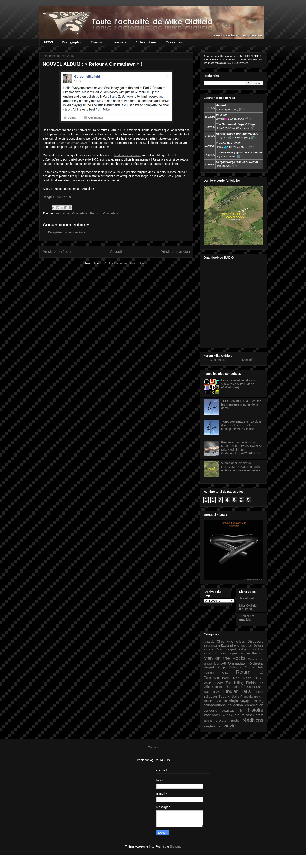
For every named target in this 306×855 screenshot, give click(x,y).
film (241, 710)
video (218, 726)
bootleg (258, 701)
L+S (241, 653)
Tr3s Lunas (212, 692)
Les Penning (254, 653)
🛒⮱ (242, 109)
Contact (153, 747)
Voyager (245, 701)
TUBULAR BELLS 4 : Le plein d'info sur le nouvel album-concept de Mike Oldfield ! (241, 425)
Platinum (209, 672)
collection (235, 705)
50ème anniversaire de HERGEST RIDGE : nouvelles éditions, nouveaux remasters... (242, 466)
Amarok (209, 641)
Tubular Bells (236, 691)
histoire (255, 710)
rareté (234, 720)
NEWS (48, 42)
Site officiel (246, 598)
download (228, 710)
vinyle (230, 726)
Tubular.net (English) (246, 617)
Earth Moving (212, 645)
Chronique (225, 641)
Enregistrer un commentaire (66, 232)
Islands (208, 653)
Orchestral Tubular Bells (246, 667)
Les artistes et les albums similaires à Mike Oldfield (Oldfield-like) (238, 384)
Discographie (71, 42)
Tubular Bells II (253, 696)
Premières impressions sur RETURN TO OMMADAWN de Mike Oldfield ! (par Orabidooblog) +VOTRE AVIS (241, 448)
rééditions (252, 720)
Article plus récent (57, 252)
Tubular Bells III (215, 701)
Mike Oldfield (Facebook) (248, 607)
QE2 (225, 672)
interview (211, 715)
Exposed (227, 645)
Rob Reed (242, 678)
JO (216, 653)
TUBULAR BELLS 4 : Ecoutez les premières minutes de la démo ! (241, 404)
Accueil (116, 252)
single (208, 726)
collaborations (215, 705)
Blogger (175, 846)
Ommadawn (80, 213)
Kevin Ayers (229, 653)
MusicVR (220, 663)
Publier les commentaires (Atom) (125, 263)
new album (63, 213)
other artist (254, 715)
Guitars (258, 645)
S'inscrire (248, 359)
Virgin (233, 701)
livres (222, 715)
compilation (254, 705)
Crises (240, 641)
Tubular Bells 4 (230, 696)
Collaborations (146, 42)
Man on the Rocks (225, 658)
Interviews (119, 42)
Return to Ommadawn (104, 213)
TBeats (218, 683)
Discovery (255, 641)
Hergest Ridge (235, 649)
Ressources (174, 42)
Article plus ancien (175, 252)
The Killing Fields (240, 683)
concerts (210, 710)
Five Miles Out (243, 645)
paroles (208, 720)
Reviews (96, 42)
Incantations (256, 649)
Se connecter (219, 359)
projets (221, 720)
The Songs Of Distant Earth (244, 686)
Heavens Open (213, 649)
